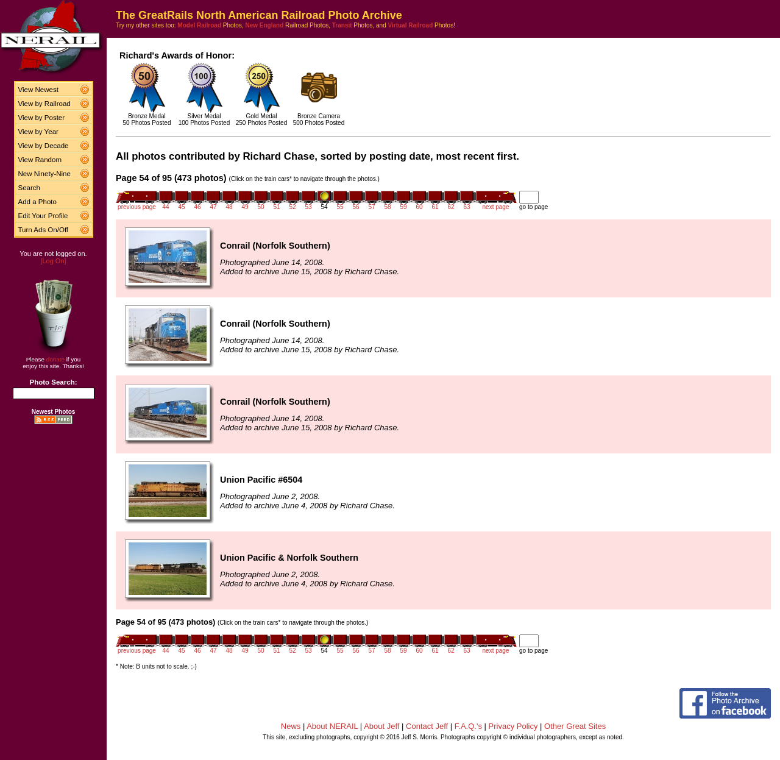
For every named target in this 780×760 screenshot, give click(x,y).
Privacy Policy (513, 726)
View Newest (38, 89)
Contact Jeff (427, 726)
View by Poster (41, 117)
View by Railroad (44, 103)
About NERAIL (332, 726)
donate (55, 359)
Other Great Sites (575, 726)
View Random (40, 159)
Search (29, 187)
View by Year (38, 131)
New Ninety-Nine (44, 173)
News (291, 726)
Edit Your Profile (43, 215)
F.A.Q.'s (468, 726)
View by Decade (43, 145)
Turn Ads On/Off (43, 229)
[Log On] (53, 261)
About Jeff (381, 726)
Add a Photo (37, 201)
